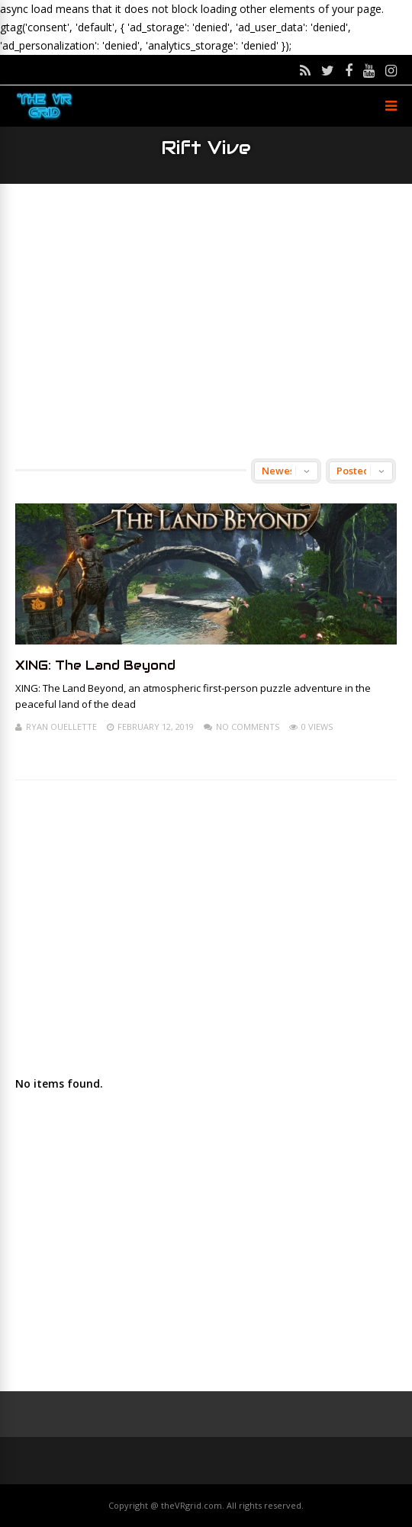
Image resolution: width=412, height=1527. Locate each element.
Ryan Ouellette (61, 726)
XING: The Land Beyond (95, 665)
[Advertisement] (206, 321)
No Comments (247, 726)
